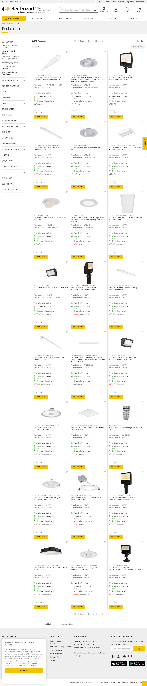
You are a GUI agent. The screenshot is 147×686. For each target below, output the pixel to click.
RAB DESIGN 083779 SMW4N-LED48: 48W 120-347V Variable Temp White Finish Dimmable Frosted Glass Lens (88, 359)
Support (8, 2)
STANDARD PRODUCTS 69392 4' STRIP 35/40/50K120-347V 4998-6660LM (48, 79)
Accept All (24, 670)
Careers (53, 660)
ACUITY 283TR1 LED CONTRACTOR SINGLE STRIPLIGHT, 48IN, (49, 359)
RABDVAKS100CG (115, 426)
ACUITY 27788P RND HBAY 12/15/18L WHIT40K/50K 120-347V (84, 569)
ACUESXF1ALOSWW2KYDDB (119, 566)
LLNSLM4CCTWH (77, 216)
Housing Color (10, 189)
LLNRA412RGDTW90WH (80, 76)
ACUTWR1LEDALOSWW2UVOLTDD (121, 356)
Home (4, 23)
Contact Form (55, 657)
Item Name (7, 97)
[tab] (13, 42)
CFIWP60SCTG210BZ (42, 286)
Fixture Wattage (10, 86)
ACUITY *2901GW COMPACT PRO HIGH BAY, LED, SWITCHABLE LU (125, 149)
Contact (134, 19)
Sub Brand (7, 115)
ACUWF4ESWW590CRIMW (81, 496)
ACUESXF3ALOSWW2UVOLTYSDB (84, 286)
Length (5, 155)
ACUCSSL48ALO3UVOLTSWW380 (47, 356)
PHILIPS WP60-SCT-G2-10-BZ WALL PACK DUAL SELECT (51, 289)
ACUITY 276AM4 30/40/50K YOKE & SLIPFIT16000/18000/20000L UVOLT (122, 499)
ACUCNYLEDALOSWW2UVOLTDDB (47, 566)
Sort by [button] (140, 41)
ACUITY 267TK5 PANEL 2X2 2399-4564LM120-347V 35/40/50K (88, 429)
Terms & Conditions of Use (94, 682)
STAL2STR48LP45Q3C (42, 76)
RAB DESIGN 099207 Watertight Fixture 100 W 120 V (125, 429)
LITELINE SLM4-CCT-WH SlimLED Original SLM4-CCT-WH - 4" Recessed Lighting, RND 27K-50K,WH (88, 219)
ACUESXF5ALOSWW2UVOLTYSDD (121, 76)
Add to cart (41, 117)
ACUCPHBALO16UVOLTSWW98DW (122, 146)
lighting (11, 23)
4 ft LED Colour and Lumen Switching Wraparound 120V (123, 289)
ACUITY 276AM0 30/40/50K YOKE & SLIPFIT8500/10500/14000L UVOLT (84, 289)
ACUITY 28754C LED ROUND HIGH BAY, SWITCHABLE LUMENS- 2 (48, 429)
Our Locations (56, 650)
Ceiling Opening (10, 143)
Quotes (99, 2)
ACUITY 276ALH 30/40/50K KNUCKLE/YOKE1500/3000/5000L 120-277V (125, 569)
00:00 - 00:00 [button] (42, 10)
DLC (4, 172)
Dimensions (7, 138)
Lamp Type (7, 103)
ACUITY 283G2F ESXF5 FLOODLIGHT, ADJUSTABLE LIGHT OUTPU (122, 79)
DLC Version (8, 184)
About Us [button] (111, 19)
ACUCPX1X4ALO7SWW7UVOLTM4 (121, 216)
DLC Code (7, 132)
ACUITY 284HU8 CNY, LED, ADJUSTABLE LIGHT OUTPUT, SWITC (50, 569)
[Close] (43, 642)
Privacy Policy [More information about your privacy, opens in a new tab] (32, 665)
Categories (8, 42)
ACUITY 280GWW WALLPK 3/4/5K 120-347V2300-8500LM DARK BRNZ (123, 359)
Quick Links (56, 636)
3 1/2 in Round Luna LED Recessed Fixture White (87, 149)
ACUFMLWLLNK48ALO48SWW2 (121, 286)
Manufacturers (10, 80)
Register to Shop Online (135, 2)
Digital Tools (65, 19)
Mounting (7, 161)
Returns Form (56, 654)
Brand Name (8, 109)
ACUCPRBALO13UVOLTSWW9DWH (84, 566)
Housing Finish (9, 120)
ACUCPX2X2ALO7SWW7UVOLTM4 (84, 426)
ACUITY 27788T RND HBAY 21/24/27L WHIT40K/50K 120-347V (47, 499)
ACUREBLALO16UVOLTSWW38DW (46, 426)
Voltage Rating (10, 126)
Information (9, 636)
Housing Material (11, 149)
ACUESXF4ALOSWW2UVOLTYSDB (121, 496)
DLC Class (7, 178)
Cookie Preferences (76, 682)
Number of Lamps (10, 166)
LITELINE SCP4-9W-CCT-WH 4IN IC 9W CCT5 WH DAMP (50, 219)
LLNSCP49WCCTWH (41, 216)
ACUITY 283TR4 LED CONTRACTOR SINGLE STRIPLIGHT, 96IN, (49, 149)
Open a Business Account (114, 2)
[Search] (78, 10)
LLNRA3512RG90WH (79, 146)
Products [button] (13, 19)
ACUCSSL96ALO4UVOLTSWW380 (47, 146)
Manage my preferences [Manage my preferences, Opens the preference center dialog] (24, 677)
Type (4, 92)
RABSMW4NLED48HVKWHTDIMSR (84, 356)
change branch (40, 12)
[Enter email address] (122, 648)
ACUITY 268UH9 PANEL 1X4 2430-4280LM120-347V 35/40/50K (126, 219)
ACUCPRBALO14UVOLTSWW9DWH (47, 496)
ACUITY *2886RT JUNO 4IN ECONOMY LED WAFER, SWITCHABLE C (86, 499)
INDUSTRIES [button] (88, 19)
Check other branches (44, 101)
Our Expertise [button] (38, 19)
